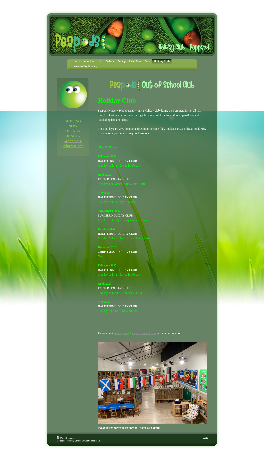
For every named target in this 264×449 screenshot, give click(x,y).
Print (61, 438)
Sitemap (69, 438)
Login (205, 437)
